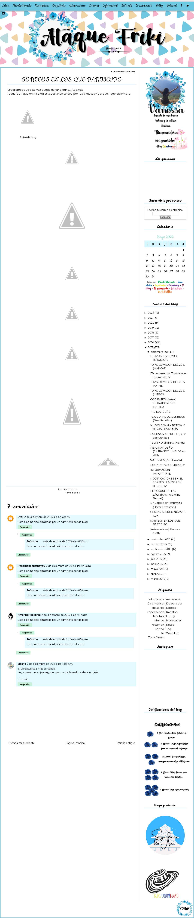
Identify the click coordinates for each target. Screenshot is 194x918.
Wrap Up (172, 633)
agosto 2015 (158, 554)
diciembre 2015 (160, 351)
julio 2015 (156, 559)
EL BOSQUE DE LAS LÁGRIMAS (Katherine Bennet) (165, 494)
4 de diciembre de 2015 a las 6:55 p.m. (65, 590)
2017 (151, 337)
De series (94, 6)
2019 (151, 327)
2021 (151, 317)
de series (158, 607)
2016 (151, 342)
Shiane (22, 663)
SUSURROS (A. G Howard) (166, 460)
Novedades (72, 492)
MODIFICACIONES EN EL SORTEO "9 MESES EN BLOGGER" (166, 482)
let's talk (158, 616)
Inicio (5, 6)
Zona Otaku (156, 637)
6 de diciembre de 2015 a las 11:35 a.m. (50, 663)
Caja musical (110, 6)
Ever (20, 517)
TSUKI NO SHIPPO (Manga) (167, 442)
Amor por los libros (29, 614)
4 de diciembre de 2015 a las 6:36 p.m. (66, 541)
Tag (168, 629)
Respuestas (27, 534)
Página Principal (75, 743)
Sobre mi (171, 6)
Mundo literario (22, 6)
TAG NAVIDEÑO (160, 411)
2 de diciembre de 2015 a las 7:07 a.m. (64, 614)
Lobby (159, 6)
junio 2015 (157, 564)
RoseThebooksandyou (31, 566)
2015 (151, 347)
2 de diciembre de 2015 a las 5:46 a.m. (68, 566)
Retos (170, 624)
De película (58, 6)
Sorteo (159, 629)
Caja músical (155, 603)
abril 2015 (157, 573)
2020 (151, 322)
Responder (25, 527)
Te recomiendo (143, 6)
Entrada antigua (125, 743)
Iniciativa (172, 612)
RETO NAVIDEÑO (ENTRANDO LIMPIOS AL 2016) (167, 451)
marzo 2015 (158, 578)
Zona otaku (42, 6)
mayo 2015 (158, 569)
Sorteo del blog (28, 137)
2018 (151, 332)
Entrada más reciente (21, 743)
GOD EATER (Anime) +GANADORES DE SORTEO (163, 403)
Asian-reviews (77, 6)
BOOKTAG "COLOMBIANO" (167, 465)
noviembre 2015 (161, 539)
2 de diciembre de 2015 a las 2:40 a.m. (47, 517)
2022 (151, 312)
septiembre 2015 (161, 549)
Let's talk (126, 6)
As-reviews (173, 599)
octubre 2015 (159, 544)
